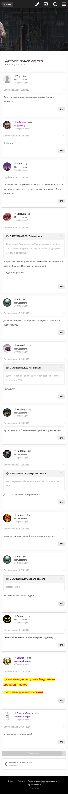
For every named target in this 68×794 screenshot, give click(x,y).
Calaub (20, 616)
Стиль (21, 781)
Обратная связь (34, 784)
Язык (11, 781)
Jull (18, 299)
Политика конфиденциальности (43, 781)
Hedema (21, 451)
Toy (13, 64)
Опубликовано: (16, 90)
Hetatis (20, 515)
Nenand (20, 345)
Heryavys (21, 409)
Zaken (19, 163)
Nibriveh (21, 214)
